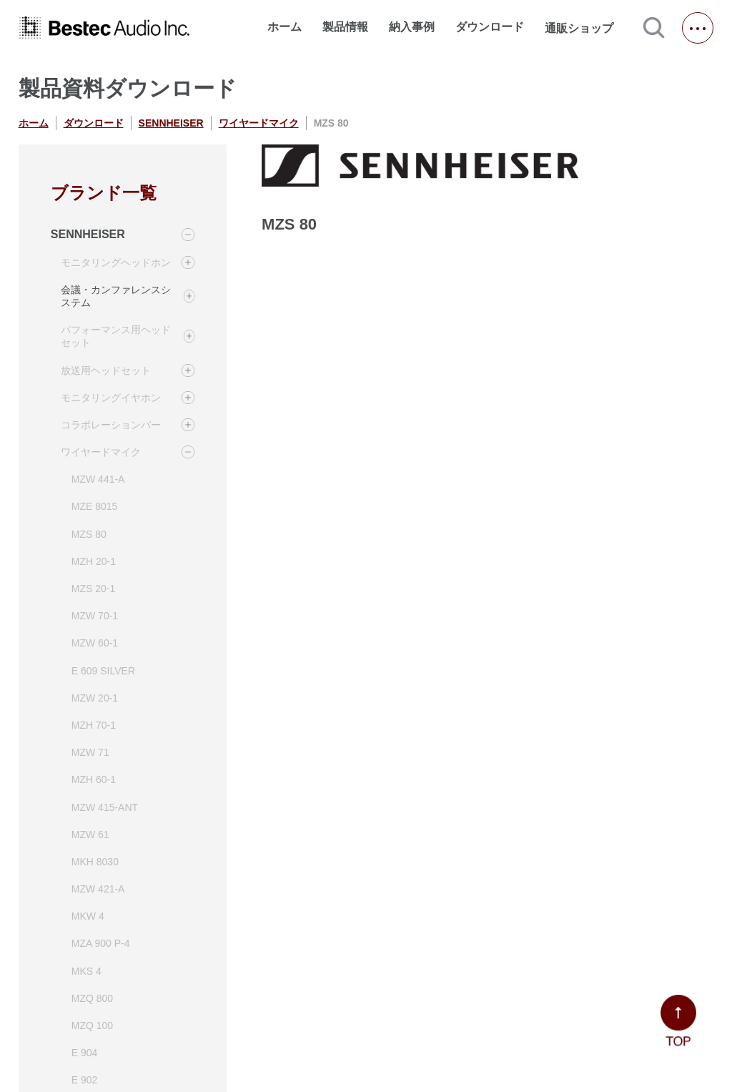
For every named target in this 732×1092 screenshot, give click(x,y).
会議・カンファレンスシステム (116, 296)
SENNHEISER (171, 123)
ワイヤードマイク (259, 123)
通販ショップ (585, 27)
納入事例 (412, 27)
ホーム (284, 27)
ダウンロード (489, 27)
